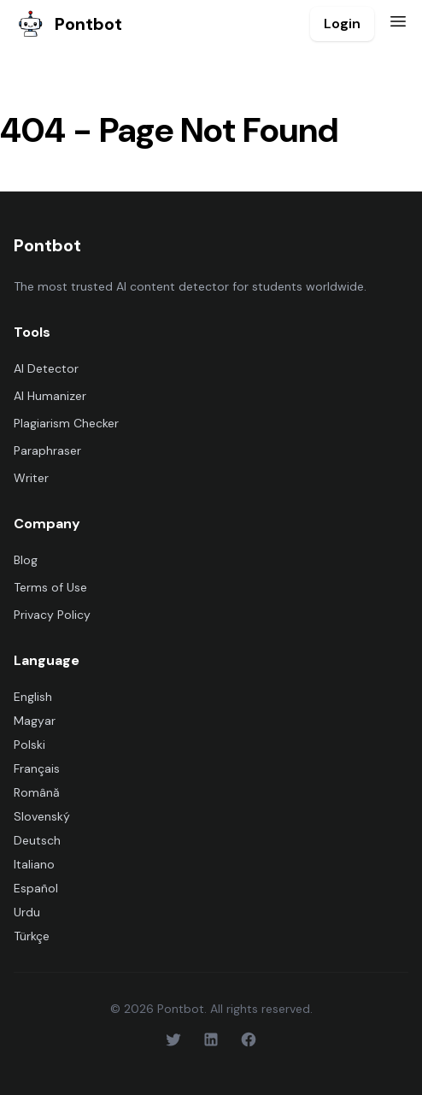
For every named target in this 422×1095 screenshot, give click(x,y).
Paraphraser (47, 450)
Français (37, 768)
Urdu (27, 912)
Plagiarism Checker (66, 423)
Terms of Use (50, 587)
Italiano (34, 864)
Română (37, 792)
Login (342, 23)
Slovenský (42, 816)
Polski (29, 744)
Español (36, 888)
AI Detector (46, 368)
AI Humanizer (50, 395)
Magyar (35, 720)
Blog (26, 560)
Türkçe (32, 936)
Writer (31, 478)
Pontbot (68, 24)
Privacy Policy (52, 614)
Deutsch (37, 840)
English (33, 696)
